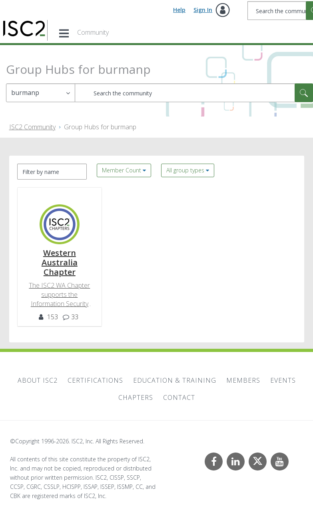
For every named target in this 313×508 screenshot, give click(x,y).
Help (179, 10)
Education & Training (174, 380)
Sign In (202, 10)
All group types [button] (185, 170)
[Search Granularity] (40, 93)
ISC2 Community (32, 127)
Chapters (135, 397)
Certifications (95, 380)
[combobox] (194, 92)
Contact (179, 397)
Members (243, 380)
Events (283, 380)
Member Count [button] (121, 170)
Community (93, 32)
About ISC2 (38, 380)
